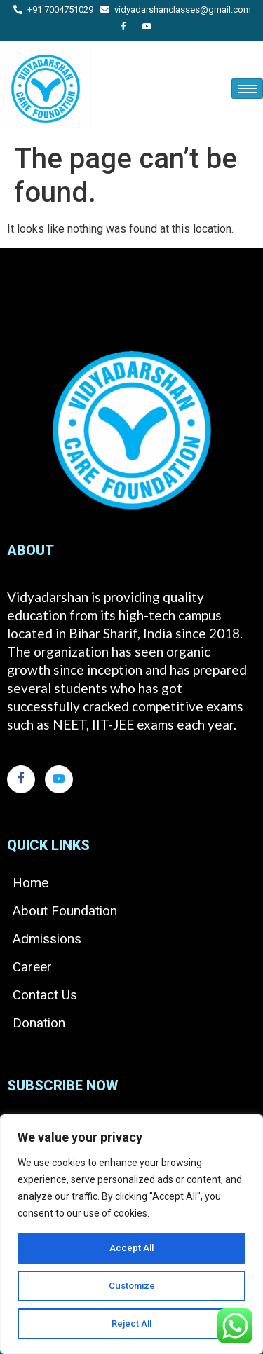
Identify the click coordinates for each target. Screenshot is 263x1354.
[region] (131, 1234)
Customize (131, 1286)
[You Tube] (147, 27)
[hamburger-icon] (247, 88)
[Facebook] (123, 27)
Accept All (131, 1248)
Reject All (131, 1323)
